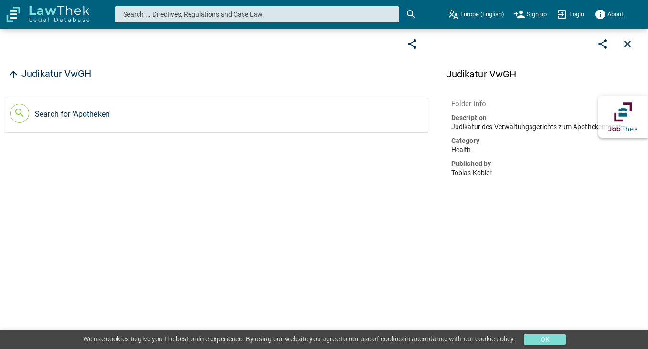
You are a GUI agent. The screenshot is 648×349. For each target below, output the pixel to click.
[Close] (627, 44)
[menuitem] (476, 14)
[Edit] (412, 44)
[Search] (411, 14)
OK (545, 339)
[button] (216, 115)
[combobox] (257, 14)
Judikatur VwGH (56, 73)
